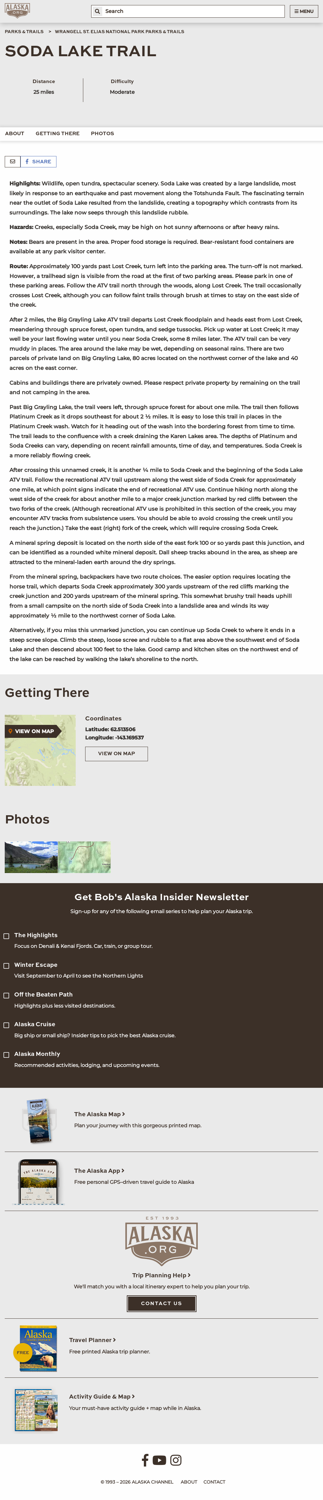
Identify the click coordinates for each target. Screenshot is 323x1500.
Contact (214, 1482)
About (14, 133)
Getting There (57, 133)
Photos (102, 133)
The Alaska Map (99, 1114)
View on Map (116, 753)
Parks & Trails (24, 32)
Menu (304, 11)
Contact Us (161, 1303)
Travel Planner (92, 1340)
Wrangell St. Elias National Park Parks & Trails (119, 32)
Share (38, 162)
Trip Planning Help (161, 1276)
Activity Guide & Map (102, 1397)
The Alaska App (99, 1171)
